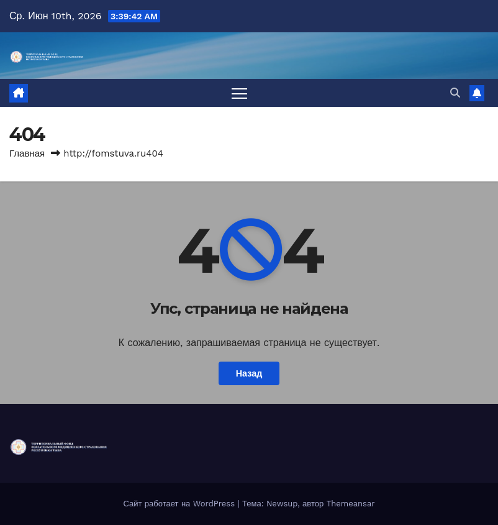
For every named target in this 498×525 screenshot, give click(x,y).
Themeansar (351, 503)
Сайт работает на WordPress (180, 503)
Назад (249, 373)
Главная (27, 153)
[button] (455, 93)
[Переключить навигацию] (239, 93)
